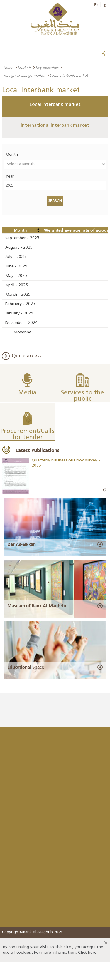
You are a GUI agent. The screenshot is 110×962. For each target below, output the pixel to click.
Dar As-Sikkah (21, 544)
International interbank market (55, 125)
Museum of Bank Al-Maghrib (36, 605)
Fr (96, 4)
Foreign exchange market (24, 75)
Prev (104, 490)
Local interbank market (55, 104)
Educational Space (25, 667)
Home (8, 67)
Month (12, 155)
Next (105, 490)
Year (10, 176)
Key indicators (46, 67)
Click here (87, 953)
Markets (24, 67)
